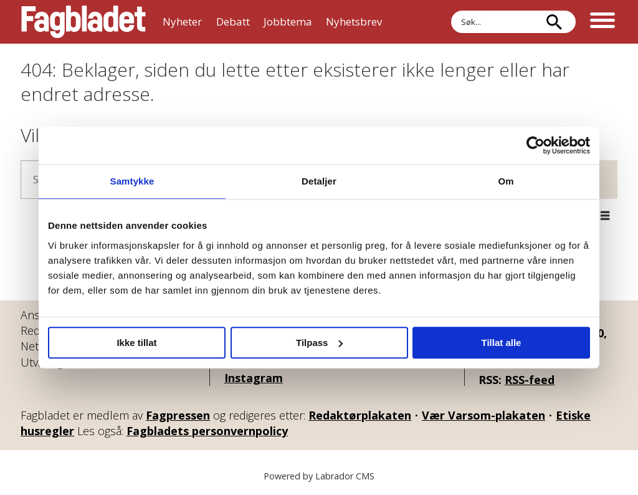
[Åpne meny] (602, 22)
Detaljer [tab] (319, 181)
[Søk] (554, 22)
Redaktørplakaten (359, 415)
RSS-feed (530, 379)
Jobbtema (288, 21)
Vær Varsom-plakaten (483, 415)
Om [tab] (505, 181)
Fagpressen (178, 415)
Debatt (233, 21)
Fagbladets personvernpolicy (207, 430)
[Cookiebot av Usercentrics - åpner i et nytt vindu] (535, 145)
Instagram (253, 377)
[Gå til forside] (83, 22)
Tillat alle (501, 342)
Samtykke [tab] (132, 181)
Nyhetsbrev (354, 21)
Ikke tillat (136, 342)
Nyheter (182, 21)
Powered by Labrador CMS (319, 476)
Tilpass (319, 342)
